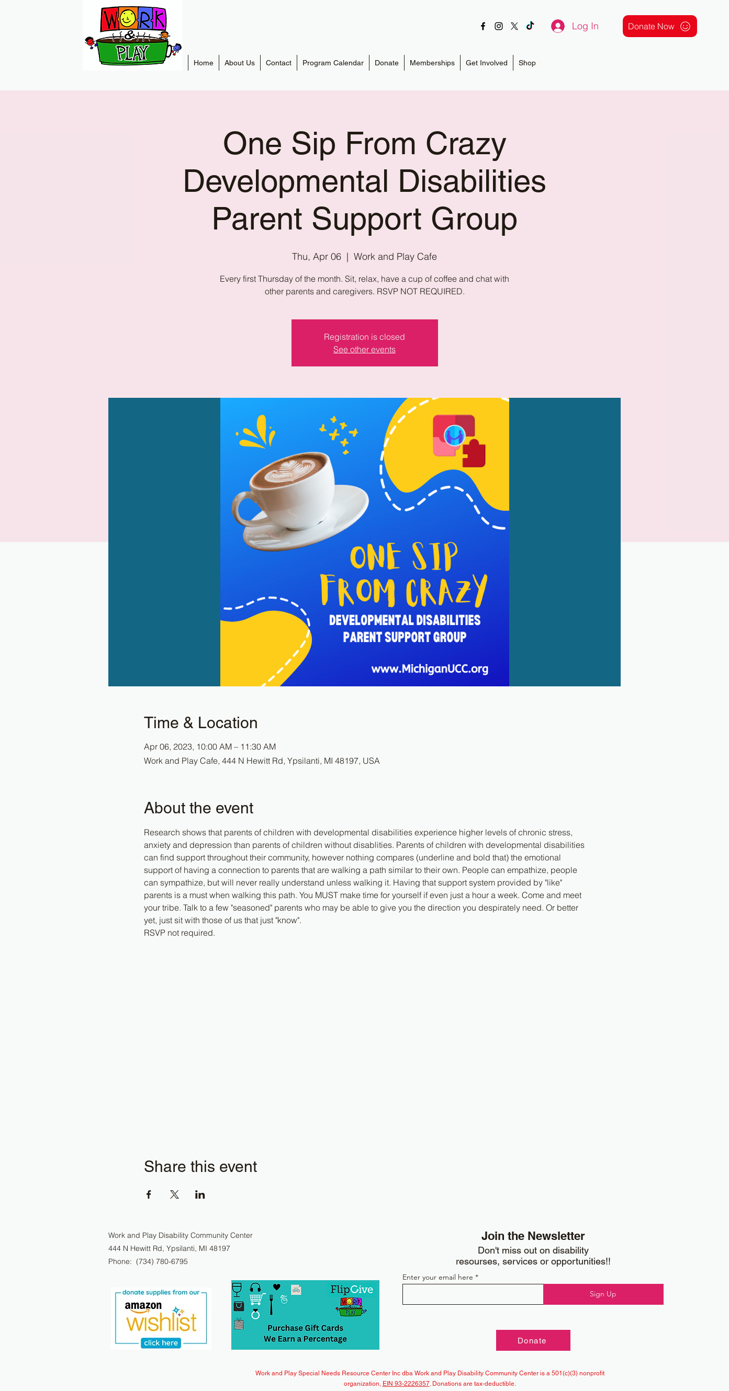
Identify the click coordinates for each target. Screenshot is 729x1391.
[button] (432, 63)
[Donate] (533, 1340)
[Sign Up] (603, 1294)
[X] (514, 26)
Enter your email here (437, 1277)
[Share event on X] (175, 1194)
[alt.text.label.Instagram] (499, 26)
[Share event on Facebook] (149, 1194)
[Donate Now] (660, 26)
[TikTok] (530, 26)
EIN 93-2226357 (406, 1383)
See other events (364, 349)
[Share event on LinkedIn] (200, 1194)
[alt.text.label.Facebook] (483, 26)
